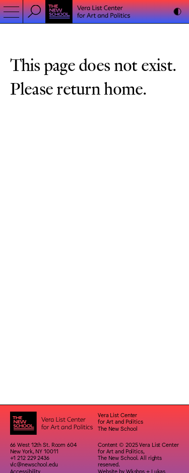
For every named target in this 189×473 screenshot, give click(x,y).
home (123, 88)
